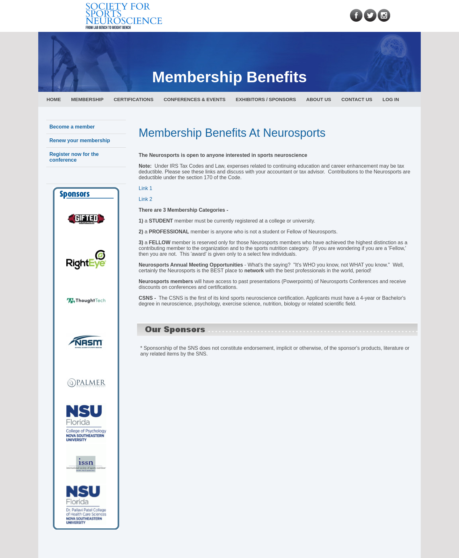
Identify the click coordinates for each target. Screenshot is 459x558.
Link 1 (145, 188)
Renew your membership (79, 140)
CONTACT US (356, 99)
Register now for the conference (74, 157)
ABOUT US (318, 99)
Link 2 (145, 199)
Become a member (72, 126)
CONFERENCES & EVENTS (194, 99)
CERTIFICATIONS (134, 99)
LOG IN (390, 99)
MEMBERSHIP (87, 99)
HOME (54, 99)
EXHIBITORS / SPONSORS (266, 99)
